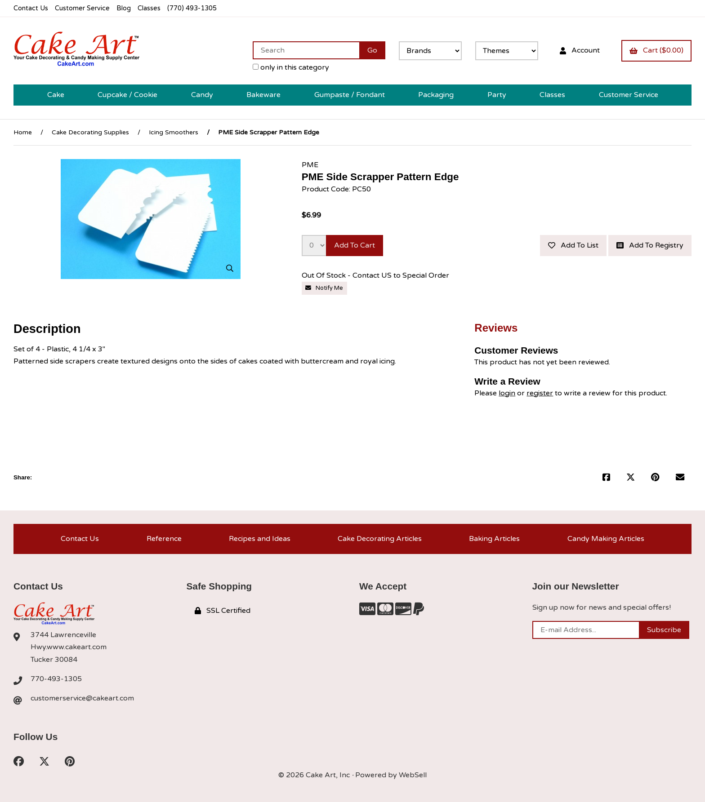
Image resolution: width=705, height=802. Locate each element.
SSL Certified (222, 610)
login (507, 393)
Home (22, 132)
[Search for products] (306, 50)
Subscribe (664, 629)
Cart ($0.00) (656, 50)
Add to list (573, 245)
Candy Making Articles (605, 538)
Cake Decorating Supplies (90, 132)
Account (580, 50)
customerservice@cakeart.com (82, 698)
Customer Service (82, 8)
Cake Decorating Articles (380, 538)
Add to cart (354, 245)
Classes (149, 8)
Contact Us (30, 8)
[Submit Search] (372, 50)
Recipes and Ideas (259, 538)
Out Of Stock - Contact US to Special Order (376, 275)
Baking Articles (494, 538)
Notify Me (324, 288)
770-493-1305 (56, 678)
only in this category (291, 67)
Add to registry (649, 245)
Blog (123, 8)
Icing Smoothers (173, 132)
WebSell (413, 775)
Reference (164, 538)
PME (310, 164)
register (540, 393)
